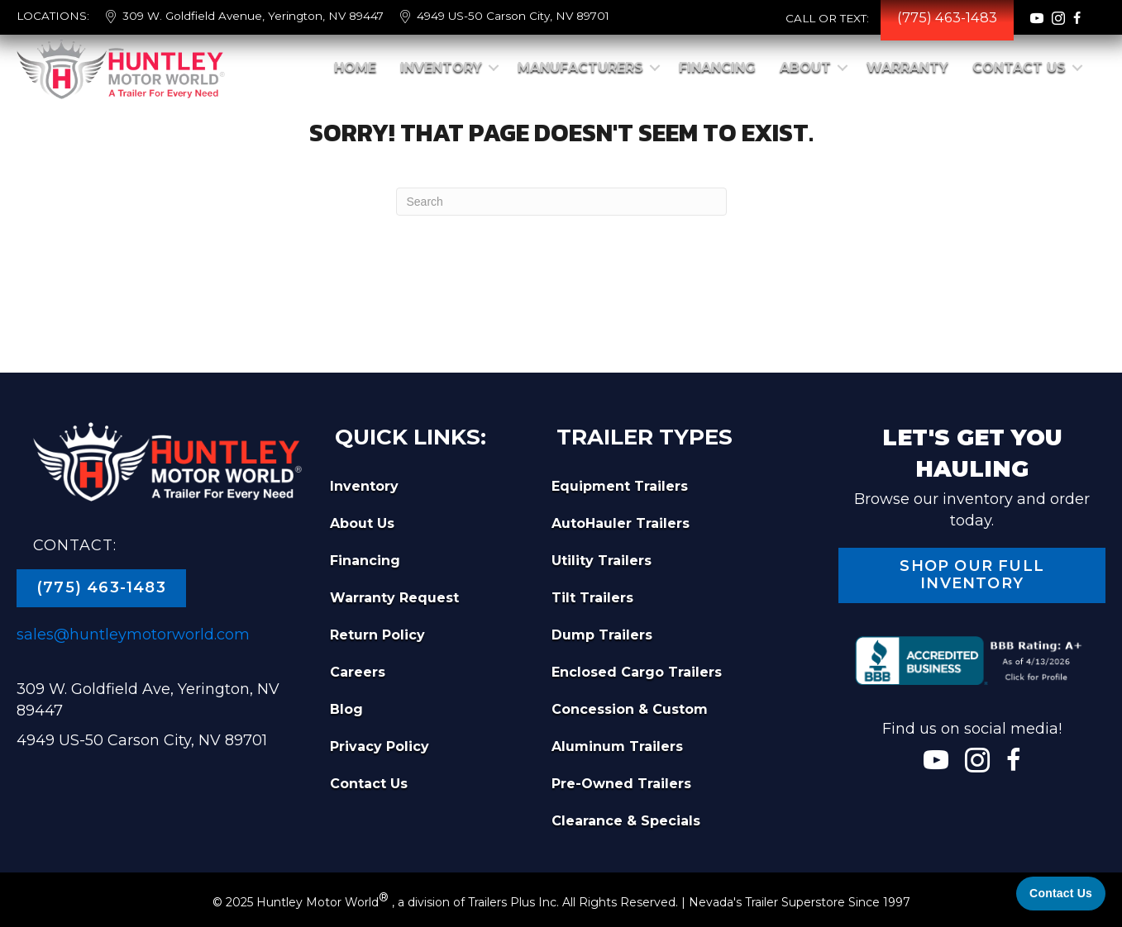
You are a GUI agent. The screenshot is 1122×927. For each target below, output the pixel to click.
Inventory (441, 67)
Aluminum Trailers (617, 746)
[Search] (561, 202)
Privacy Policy (379, 746)
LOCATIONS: (53, 15)
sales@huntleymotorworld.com (133, 634)
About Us (362, 523)
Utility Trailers (601, 560)
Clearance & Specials (625, 821)
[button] (493, 68)
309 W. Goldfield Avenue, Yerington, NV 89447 (253, 15)
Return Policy (377, 635)
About (805, 67)
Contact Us (1019, 67)
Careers (357, 672)
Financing (717, 67)
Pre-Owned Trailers (621, 784)
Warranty (907, 67)
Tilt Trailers (592, 598)
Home (355, 67)
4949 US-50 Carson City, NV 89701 (513, 15)
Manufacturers (580, 67)
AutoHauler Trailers (620, 523)
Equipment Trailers (619, 486)
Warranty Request (394, 598)
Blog (346, 709)
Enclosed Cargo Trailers (636, 672)
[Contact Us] (1060, 893)
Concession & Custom (629, 709)
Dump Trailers (601, 635)
